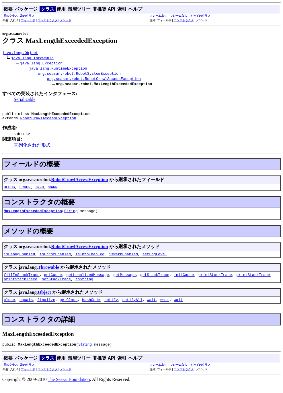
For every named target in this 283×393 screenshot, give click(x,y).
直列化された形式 (32, 147)
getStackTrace (154, 280)
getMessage (124, 280)
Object (44, 299)
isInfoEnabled (89, 259)
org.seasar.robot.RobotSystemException (79, 74)
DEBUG (9, 190)
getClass (68, 307)
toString (84, 285)
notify (111, 307)
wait (151, 307)
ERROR (25, 190)
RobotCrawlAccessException (48, 120)
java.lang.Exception (41, 63)
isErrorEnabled (55, 259)
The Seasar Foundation (69, 388)
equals (26, 307)
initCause (184, 280)
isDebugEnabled (19, 259)
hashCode (91, 307)
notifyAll (132, 307)
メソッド (65, 20)
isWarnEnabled (123, 259)
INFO (39, 190)
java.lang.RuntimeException (58, 69)
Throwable (48, 272)
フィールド (28, 20)
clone (9, 307)
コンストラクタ (48, 20)
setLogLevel (155, 259)
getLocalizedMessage (87, 280)
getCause (53, 280)
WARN (52, 190)
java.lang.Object (20, 53)
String (71, 215)
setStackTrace (56, 285)
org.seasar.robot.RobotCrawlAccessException (94, 79)
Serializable (25, 100)
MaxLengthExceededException (33, 215)
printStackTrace (215, 280)
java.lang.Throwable (32, 58)
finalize (46, 307)
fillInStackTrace (22, 280)
